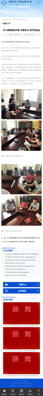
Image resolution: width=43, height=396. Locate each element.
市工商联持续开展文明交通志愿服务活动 (16, 272)
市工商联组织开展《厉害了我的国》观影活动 (20, 242)
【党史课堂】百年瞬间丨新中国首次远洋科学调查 (19, 260)
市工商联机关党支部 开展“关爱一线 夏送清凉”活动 (19, 257)
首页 (10, 19)
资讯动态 (16, 19)
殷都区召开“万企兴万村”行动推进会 (14, 275)
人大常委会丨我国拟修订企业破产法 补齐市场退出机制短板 (21, 254)
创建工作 (23, 19)
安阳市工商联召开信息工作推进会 (14, 263)
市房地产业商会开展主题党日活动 (14, 269)
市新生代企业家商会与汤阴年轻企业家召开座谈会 (19, 266)
